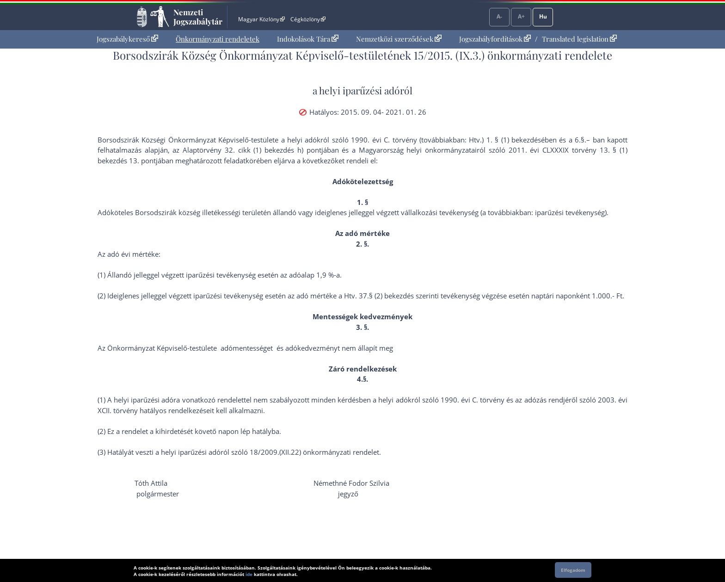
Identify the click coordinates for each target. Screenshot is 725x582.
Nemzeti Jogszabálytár (197, 16)
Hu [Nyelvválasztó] (543, 16)
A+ (521, 16)
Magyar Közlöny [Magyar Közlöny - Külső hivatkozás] (261, 19)
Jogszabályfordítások (495, 38)
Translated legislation (579, 38)
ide (249, 574)
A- (499, 16)
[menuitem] (127, 39)
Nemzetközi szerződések (399, 38)
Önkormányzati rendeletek (217, 38)
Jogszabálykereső (127, 38)
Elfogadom (573, 570)
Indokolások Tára (307, 38)
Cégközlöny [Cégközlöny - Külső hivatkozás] (308, 19)
